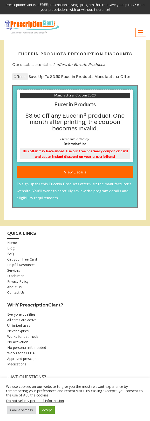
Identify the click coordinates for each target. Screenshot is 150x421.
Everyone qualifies (21, 314)
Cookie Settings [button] (21, 410)
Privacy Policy (17, 281)
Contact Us (16, 292)
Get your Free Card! (22, 259)
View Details (75, 172)
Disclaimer (15, 276)
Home (12, 242)
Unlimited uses (18, 325)
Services (13, 270)
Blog (10, 248)
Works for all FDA (21, 353)
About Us (14, 287)
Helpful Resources (21, 264)
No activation (17, 342)
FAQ (10, 253)
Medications (16, 364)
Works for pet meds (22, 336)
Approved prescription (24, 358)
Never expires (18, 331)
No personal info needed (26, 347)
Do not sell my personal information (35, 400)
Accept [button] (47, 410)
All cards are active (21, 320)
